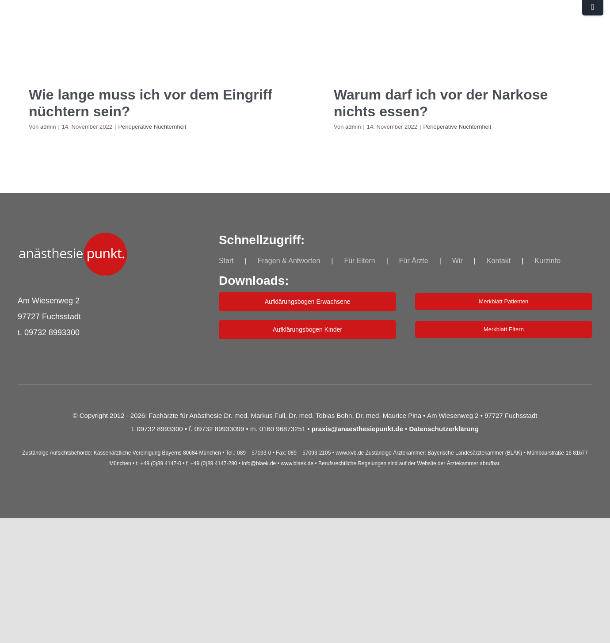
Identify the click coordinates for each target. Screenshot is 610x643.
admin (48, 126)
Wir (457, 260)
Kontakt (499, 260)
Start (226, 260)
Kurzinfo (547, 260)
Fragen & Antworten (289, 260)
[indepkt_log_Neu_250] (73, 236)
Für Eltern (359, 260)
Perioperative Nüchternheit (152, 126)
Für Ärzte (413, 260)
